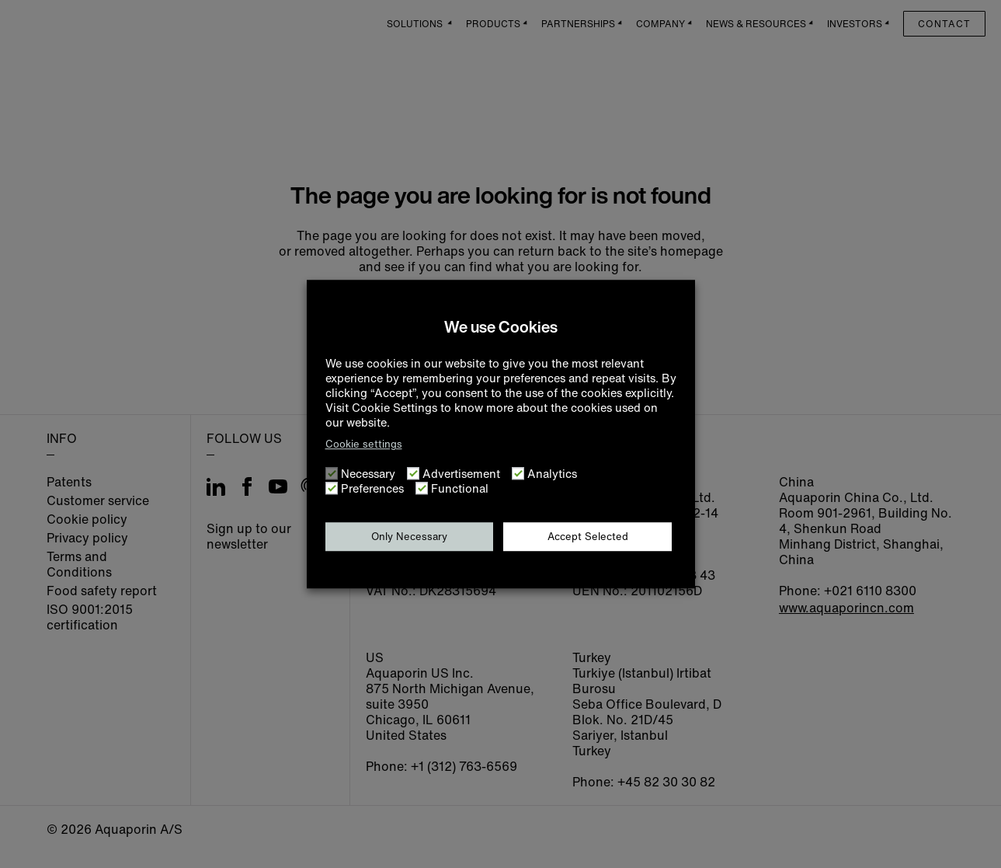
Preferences (372, 488)
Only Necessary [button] (409, 536)
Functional (459, 488)
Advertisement (461, 473)
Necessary (368, 473)
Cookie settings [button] (363, 444)
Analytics (552, 473)
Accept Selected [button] (587, 536)
